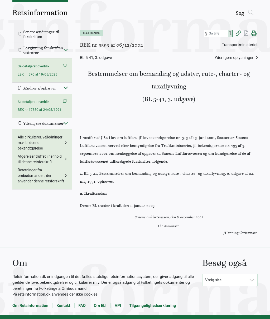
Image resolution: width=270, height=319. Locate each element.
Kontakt (63, 305)
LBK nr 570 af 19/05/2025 (37, 74)
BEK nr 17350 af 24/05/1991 (39, 110)
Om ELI (100, 305)
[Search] (230, 33)
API (118, 305)
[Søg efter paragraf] (218, 33)
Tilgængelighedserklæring (152, 305)
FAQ (82, 305)
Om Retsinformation (30, 305)
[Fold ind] (66, 49)
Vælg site (213, 280)
